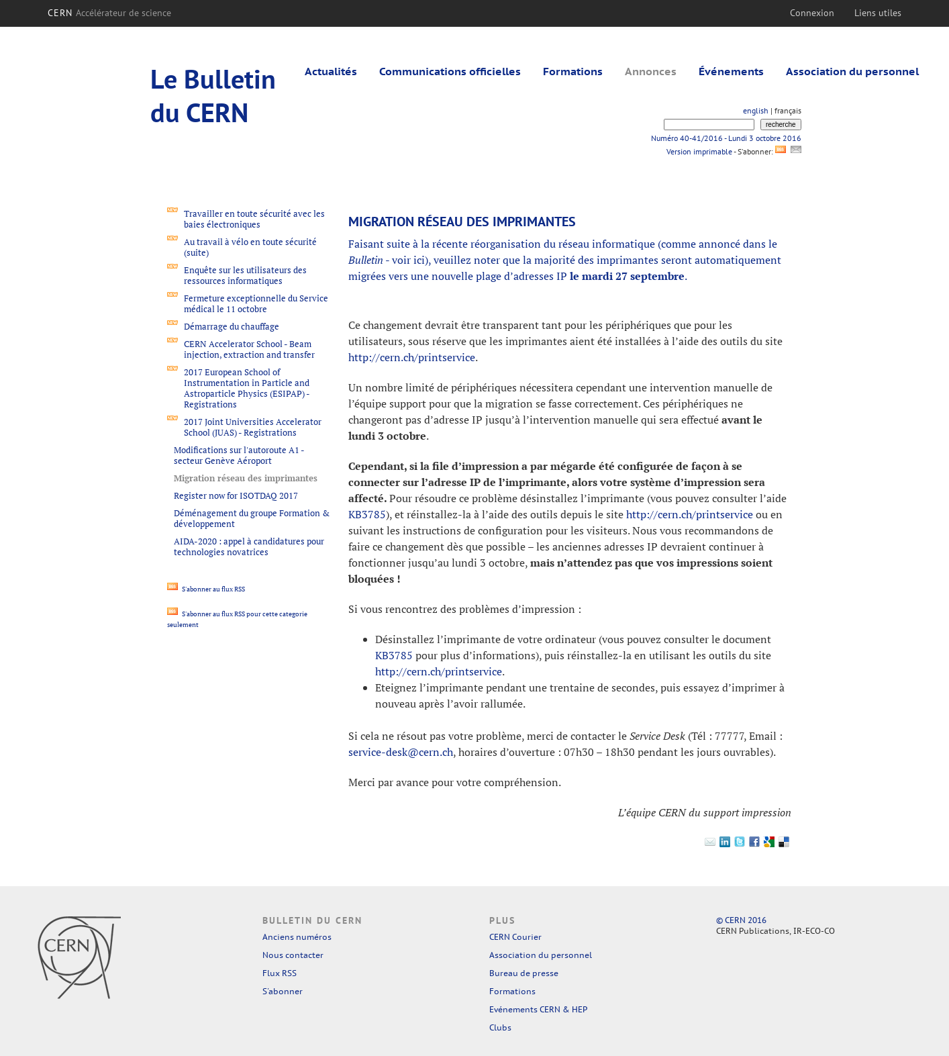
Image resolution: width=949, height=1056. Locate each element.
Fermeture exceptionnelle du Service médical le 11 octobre (256, 303)
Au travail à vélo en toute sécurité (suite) (250, 247)
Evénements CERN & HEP (538, 1009)
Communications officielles (450, 71)
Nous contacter (292, 955)
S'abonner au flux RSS (206, 589)
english (755, 110)
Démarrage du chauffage (231, 326)
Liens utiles (877, 13)
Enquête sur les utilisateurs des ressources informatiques (245, 275)
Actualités (331, 71)
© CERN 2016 (741, 920)
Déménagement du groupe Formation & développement (252, 518)
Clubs (500, 1027)
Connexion (812, 13)
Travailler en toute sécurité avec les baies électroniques (254, 218)
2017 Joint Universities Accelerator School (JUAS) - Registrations (252, 427)
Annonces (651, 71)
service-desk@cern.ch (400, 752)
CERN (110, 13)
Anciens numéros (297, 937)
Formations (573, 71)
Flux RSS (279, 973)
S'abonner (282, 991)
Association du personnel (852, 71)
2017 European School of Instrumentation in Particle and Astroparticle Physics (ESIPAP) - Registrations (246, 388)
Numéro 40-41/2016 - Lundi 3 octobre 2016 (726, 138)
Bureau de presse (523, 973)
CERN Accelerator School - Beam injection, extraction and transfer (249, 349)
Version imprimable (699, 151)
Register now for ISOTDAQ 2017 (236, 495)
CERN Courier (515, 937)
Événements (731, 71)
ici (419, 259)
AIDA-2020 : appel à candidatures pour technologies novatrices (249, 546)
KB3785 (367, 514)
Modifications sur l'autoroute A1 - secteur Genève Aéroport (239, 455)
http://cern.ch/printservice (411, 357)
